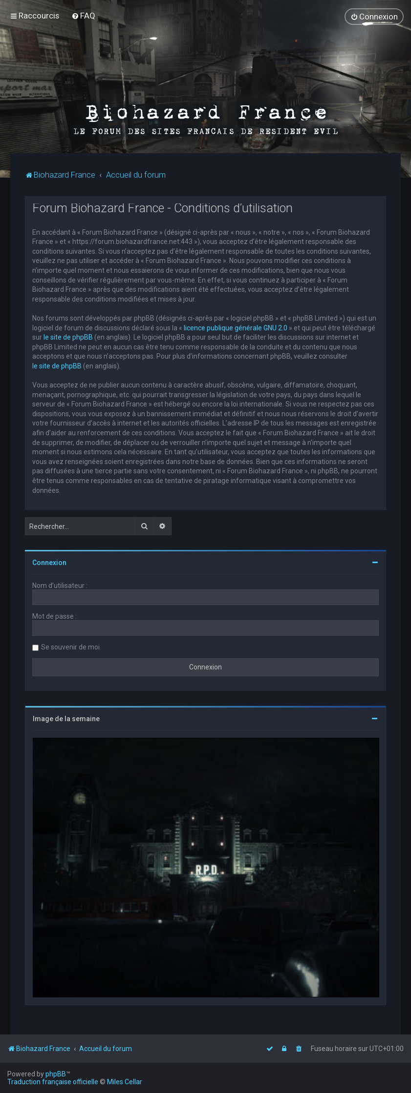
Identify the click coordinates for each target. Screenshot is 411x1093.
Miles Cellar (124, 1082)
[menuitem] (83, 15)
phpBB (55, 1074)
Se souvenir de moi (70, 647)
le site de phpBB (68, 337)
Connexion (49, 563)
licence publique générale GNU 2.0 (235, 327)
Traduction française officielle (52, 1082)
